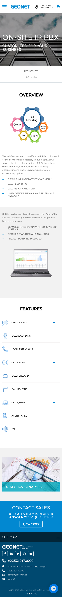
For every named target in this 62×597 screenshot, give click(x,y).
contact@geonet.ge (17, 574)
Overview (31, 71)
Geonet (11, 579)
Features (31, 76)
